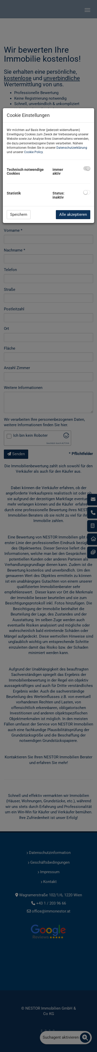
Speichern (18, 214)
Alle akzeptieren (73, 214)
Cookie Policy (33, 152)
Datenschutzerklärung (71, 148)
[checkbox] (86, 168)
